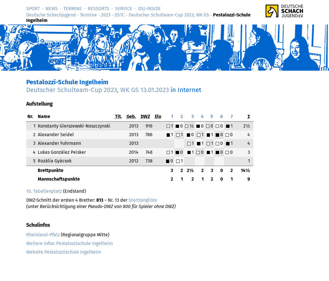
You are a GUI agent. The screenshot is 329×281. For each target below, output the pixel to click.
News (52, 8)
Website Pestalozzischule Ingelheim (63, 252)
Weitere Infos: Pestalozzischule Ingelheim (69, 243)
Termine (72, 8)
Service (123, 8)
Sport (33, 8)
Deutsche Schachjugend (51, 15)
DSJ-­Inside (149, 8)
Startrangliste (143, 200)
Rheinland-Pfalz (43, 234)
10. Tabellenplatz (44, 191)
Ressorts (98, 8)
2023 (105, 15)
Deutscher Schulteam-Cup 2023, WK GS (169, 15)
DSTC (119, 15)
